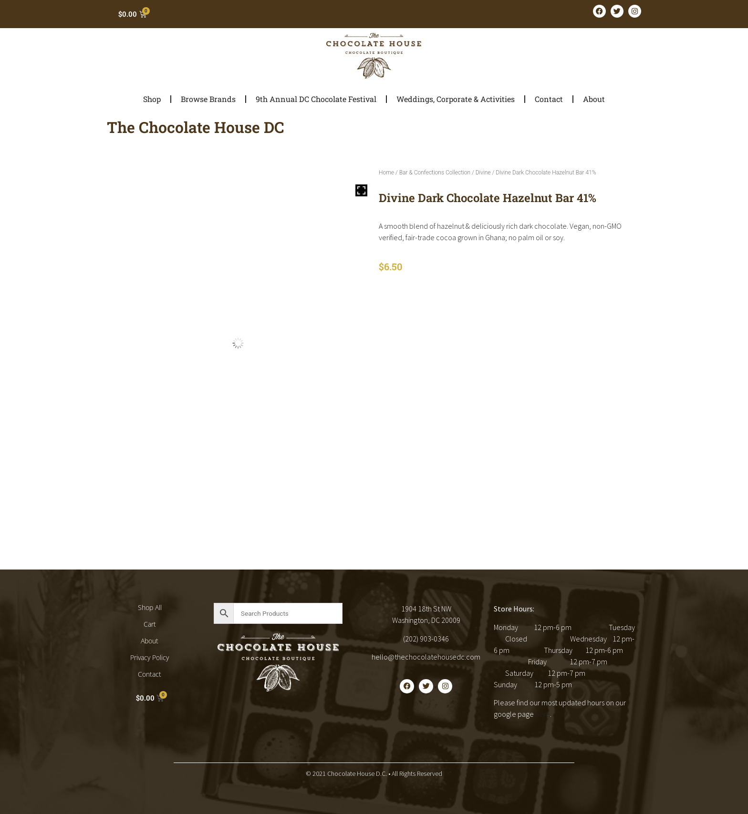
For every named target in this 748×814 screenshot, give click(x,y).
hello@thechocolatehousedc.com (426, 656)
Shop (152, 99)
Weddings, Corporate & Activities (455, 99)
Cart (150, 624)
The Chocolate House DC (195, 127)
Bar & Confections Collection (434, 172)
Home (386, 172)
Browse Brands (208, 99)
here (542, 714)
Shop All (150, 607)
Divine (483, 172)
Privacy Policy (149, 657)
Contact (549, 99)
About (594, 99)
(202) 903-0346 (426, 638)
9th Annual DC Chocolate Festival (316, 99)
